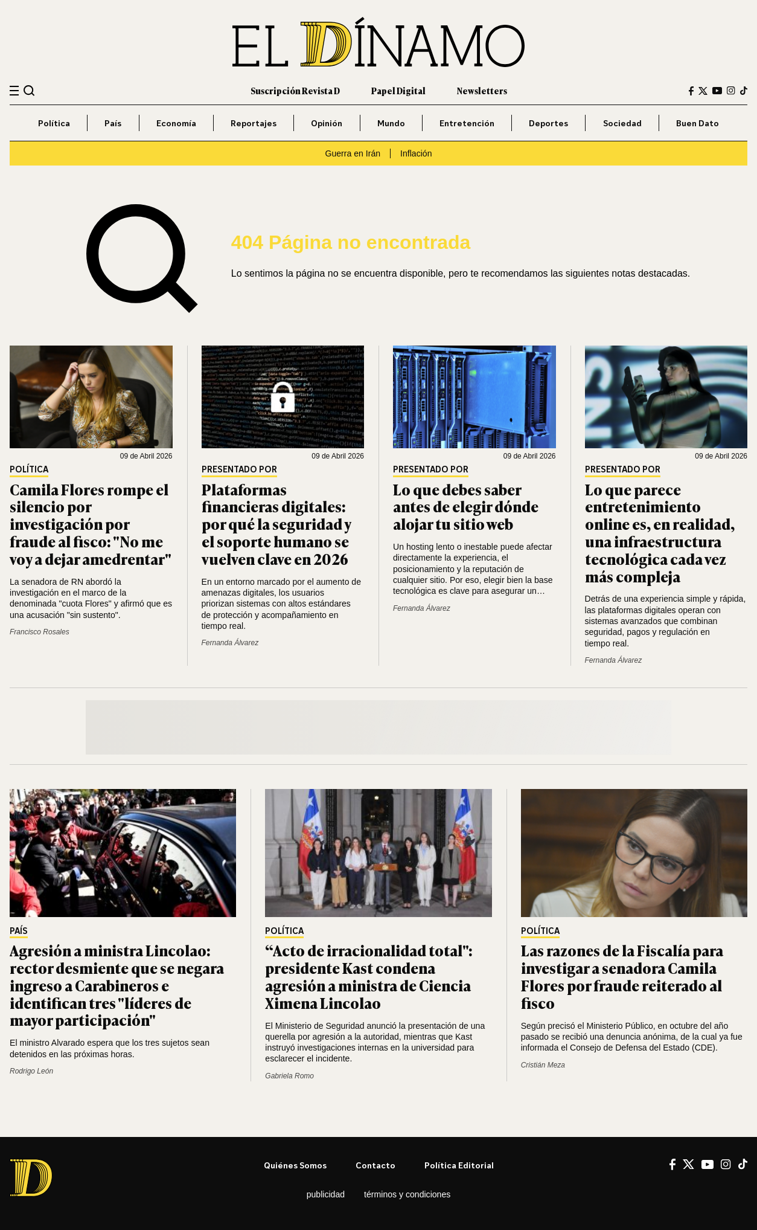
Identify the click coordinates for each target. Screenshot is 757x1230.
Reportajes (253, 123)
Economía (176, 123)
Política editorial (459, 1165)
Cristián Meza (543, 1065)
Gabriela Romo (289, 1076)
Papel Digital (398, 90)
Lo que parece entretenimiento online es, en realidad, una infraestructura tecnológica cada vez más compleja (660, 532)
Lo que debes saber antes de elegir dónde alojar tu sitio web (465, 506)
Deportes (548, 123)
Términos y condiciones (407, 1194)
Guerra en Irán (353, 153)
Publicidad (326, 1194)
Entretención (466, 123)
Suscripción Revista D (295, 90)
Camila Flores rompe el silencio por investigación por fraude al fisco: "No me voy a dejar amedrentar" (90, 523)
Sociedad (622, 123)
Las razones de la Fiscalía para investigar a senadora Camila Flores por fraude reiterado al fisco (622, 976)
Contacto (375, 1165)
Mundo (391, 123)
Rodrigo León (31, 1071)
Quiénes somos (295, 1165)
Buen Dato (697, 123)
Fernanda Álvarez (230, 643)
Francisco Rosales (39, 632)
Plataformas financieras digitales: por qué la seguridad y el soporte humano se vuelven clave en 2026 (276, 523)
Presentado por (239, 469)
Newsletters (482, 90)
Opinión (326, 123)
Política (54, 123)
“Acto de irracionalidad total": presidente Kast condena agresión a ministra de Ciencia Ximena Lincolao (369, 976)
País (112, 123)
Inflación (416, 153)
